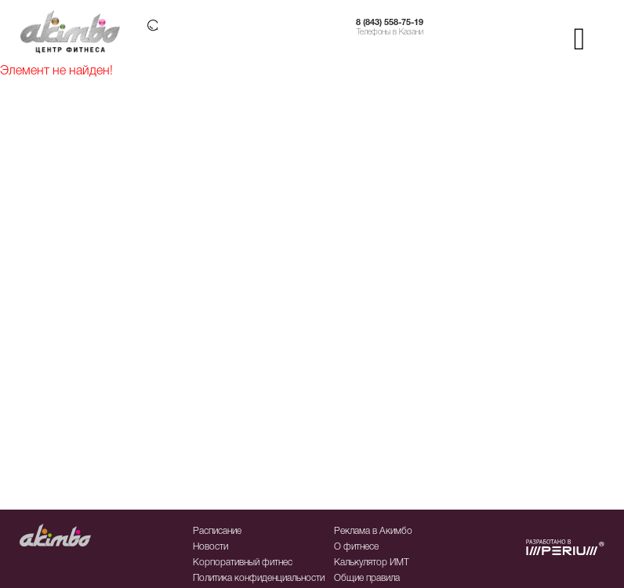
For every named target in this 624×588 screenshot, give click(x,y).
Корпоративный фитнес (242, 562)
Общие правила (367, 578)
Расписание (217, 531)
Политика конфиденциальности (259, 578)
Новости (210, 547)
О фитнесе (356, 547)
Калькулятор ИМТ (371, 562)
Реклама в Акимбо (373, 531)
